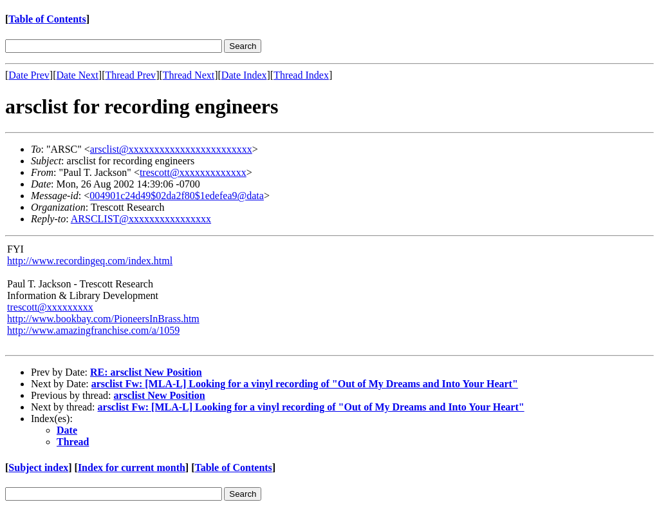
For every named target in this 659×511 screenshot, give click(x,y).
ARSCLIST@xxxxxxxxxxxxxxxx (141, 218)
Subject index (38, 467)
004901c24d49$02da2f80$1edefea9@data (176, 195)
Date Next (77, 75)
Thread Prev (130, 75)
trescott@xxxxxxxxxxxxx (193, 172)
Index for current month (131, 467)
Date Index (244, 75)
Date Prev (29, 75)
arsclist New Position (159, 395)
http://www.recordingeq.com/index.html (89, 260)
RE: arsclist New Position (146, 372)
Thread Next (188, 75)
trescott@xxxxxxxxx (50, 307)
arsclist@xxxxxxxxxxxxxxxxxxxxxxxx (171, 149)
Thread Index (301, 75)
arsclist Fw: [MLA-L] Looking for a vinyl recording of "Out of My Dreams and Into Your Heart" (304, 383)
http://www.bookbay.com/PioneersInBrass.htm (103, 318)
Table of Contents (47, 19)
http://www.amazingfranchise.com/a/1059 (93, 330)
